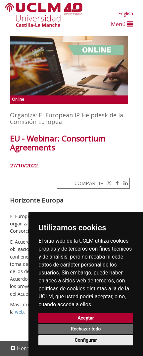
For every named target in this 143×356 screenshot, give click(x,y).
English (125, 13)
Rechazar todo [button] (86, 328)
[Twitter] (108, 183)
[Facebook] (116, 183)
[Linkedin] (124, 183)
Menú (122, 24)
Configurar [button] (86, 340)
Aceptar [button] (85, 318)
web (19, 312)
